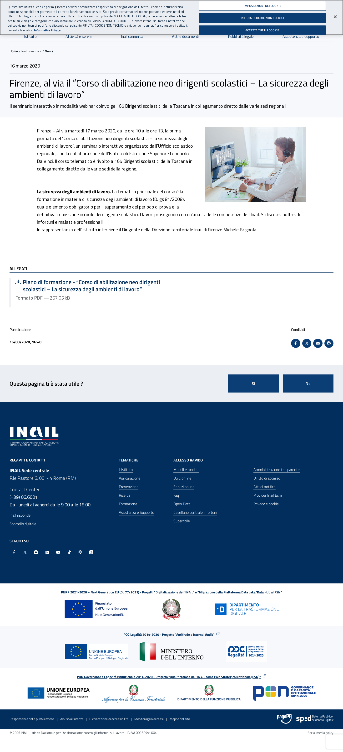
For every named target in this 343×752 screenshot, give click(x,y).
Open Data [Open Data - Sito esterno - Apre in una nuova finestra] (182, 504)
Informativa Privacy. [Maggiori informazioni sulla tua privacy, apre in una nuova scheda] (47, 28)
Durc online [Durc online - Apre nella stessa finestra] (182, 478)
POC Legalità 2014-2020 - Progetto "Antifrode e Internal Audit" (169, 634)
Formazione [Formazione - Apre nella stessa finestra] (128, 504)
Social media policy (320, 732)
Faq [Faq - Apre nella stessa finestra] (176, 495)
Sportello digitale (23, 524)
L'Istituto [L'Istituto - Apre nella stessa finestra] (126, 469)
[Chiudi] (335, 14)
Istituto (30, 36)
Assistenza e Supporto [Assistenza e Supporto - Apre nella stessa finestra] (136, 512)
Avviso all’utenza (71, 718)
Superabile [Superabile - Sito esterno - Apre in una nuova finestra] (181, 521)
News (49, 51)
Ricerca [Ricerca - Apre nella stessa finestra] (124, 495)
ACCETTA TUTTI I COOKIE (262, 28)
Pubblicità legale (241, 36)
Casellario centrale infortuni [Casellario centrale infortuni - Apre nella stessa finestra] (195, 512)
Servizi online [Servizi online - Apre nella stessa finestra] (183, 487)
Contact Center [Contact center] (25, 489)
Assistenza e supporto (300, 36)
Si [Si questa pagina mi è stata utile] (253, 383)
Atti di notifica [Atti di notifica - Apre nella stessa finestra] (264, 487)
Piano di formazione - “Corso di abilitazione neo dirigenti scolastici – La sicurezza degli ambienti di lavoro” (87, 285)
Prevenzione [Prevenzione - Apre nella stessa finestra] (128, 487)
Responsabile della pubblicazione (32, 718)
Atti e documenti (185, 36)
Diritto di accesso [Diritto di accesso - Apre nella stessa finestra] (266, 478)
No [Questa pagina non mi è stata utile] (308, 383)
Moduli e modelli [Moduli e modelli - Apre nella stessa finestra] (186, 469)
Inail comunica (132, 36)
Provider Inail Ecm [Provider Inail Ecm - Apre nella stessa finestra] (267, 495)
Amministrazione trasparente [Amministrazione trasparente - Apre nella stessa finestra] (276, 469)
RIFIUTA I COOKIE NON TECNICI (262, 15)
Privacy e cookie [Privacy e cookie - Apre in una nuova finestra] (266, 504)
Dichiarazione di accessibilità (108, 718)
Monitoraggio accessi (149, 718)
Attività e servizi (79, 36)
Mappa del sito (180, 718)
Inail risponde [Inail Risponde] (20, 515)
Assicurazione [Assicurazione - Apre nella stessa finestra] (129, 478)
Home (14, 51)
